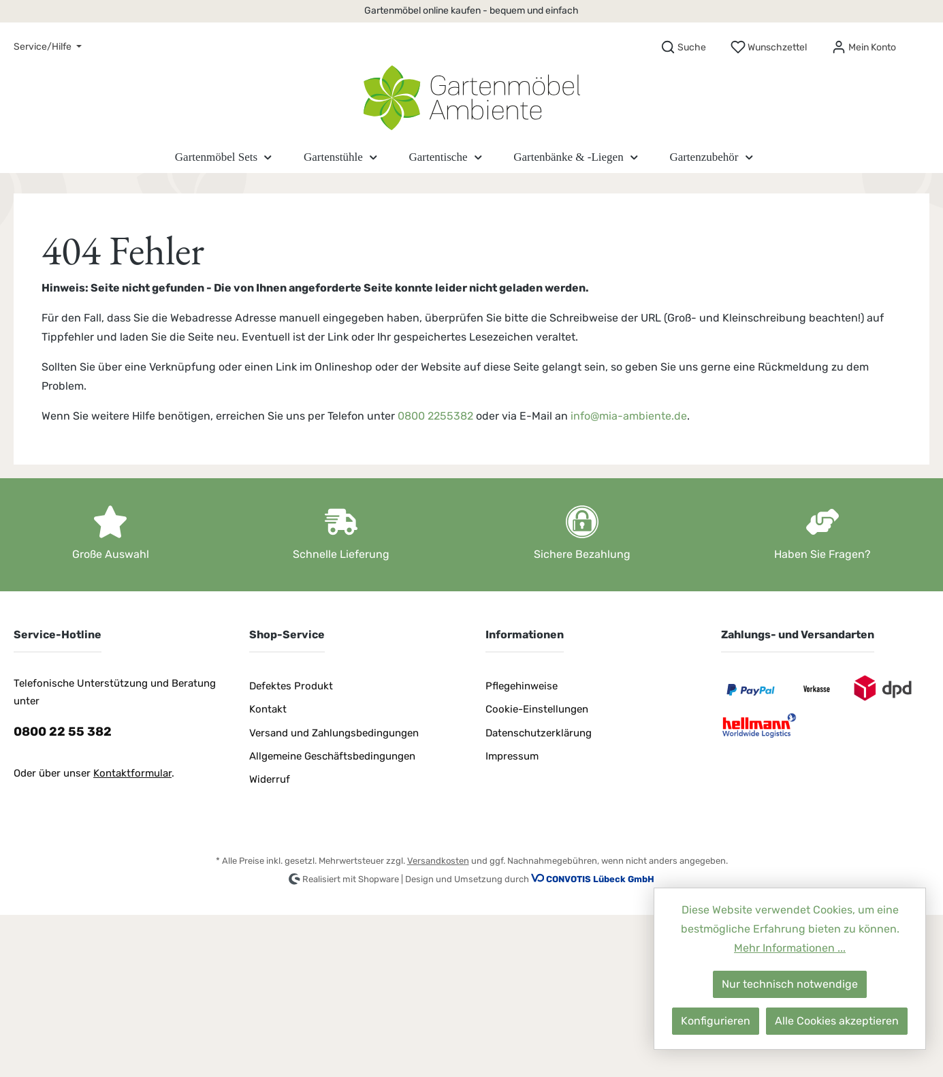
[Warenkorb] (920, 43)
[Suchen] (683, 47)
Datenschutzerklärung (538, 733)
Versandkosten (438, 861)
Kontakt (268, 709)
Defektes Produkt (291, 686)
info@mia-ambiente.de (629, 415)
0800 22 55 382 (63, 731)
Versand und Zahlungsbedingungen (334, 733)
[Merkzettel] (769, 47)
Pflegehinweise (521, 686)
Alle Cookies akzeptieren (837, 1020)
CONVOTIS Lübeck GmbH (600, 879)
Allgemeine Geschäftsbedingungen (332, 756)
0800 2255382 (435, 415)
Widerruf (269, 779)
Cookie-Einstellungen (536, 709)
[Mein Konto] (863, 47)
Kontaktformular (132, 773)
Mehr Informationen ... (790, 947)
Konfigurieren (715, 1020)
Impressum (512, 756)
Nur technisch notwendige (790, 984)
